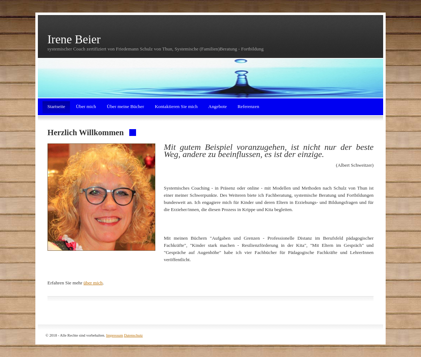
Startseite (56, 106)
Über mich (86, 106)
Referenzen (248, 106)
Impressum (114, 335)
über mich (93, 282)
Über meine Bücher (125, 106)
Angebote (217, 106)
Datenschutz (133, 335)
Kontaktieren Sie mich (176, 106)
